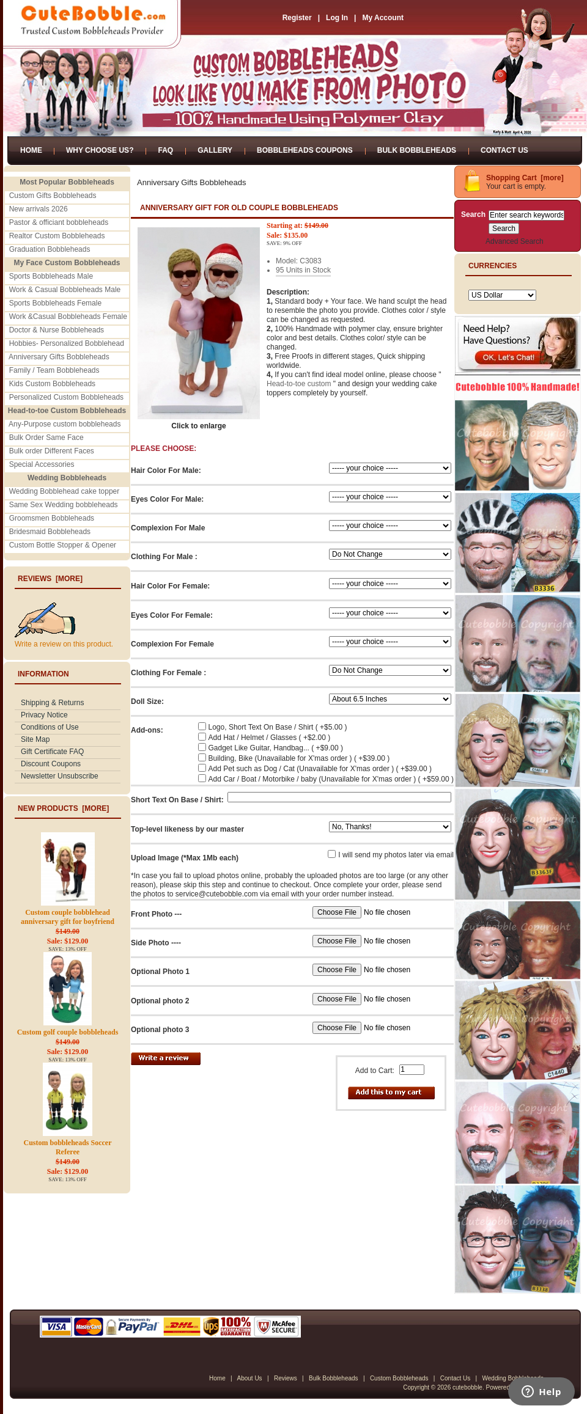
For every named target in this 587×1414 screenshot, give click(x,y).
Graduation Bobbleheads (49, 249)
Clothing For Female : (168, 673)
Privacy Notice (44, 715)
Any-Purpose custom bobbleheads (64, 424)
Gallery (215, 150)
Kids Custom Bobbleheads (52, 383)
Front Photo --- (156, 914)
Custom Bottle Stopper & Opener (62, 545)
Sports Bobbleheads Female (55, 303)
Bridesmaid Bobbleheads (49, 531)
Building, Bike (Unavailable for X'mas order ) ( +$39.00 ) (299, 758)
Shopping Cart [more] (525, 178)
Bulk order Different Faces (51, 451)
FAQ (165, 150)
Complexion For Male (168, 528)
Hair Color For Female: (170, 586)
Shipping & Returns (52, 702)
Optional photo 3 (160, 1029)
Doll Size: (147, 701)
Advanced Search (514, 241)
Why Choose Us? (99, 150)
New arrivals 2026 (38, 209)
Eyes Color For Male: (167, 499)
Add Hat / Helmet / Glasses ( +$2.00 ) (270, 737)
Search (473, 214)
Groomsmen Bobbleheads (51, 518)
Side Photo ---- (156, 943)
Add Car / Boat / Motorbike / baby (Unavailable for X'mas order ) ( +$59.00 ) (331, 779)
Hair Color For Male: (166, 470)
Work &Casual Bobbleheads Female (68, 316)
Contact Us (504, 150)
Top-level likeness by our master (187, 829)
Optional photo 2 (160, 1001)
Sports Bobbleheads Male (51, 276)
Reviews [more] (50, 578)
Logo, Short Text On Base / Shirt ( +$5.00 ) (278, 727)
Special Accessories (42, 464)
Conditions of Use (50, 727)
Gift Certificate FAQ (52, 751)
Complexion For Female (172, 644)
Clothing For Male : (164, 556)
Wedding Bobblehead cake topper (64, 491)
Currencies (492, 266)
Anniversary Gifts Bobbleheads (59, 357)
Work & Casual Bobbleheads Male (65, 289)
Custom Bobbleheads (399, 1378)
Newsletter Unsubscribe (59, 776)
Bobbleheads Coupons (305, 150)
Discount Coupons (51, 764)
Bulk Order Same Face (46, 437)
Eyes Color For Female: (172, 615)
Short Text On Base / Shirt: (177, 800)
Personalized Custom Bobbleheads (66, 397)
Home (31, 150)
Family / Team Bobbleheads (54, 370)
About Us (249, 1378)
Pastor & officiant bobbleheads (59, 222)
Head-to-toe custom (299, 383)
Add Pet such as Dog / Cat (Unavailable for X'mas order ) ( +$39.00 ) (320, 768)
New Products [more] (63, 808)
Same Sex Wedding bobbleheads (63, 504)
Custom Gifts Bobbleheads (53, 195)
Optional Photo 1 (160, 971)
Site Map (35, 739)
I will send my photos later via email (396, 855)
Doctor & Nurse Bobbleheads (56, 330)
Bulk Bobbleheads (416, 150)
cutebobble (467, 1387)
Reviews (285, 1378)
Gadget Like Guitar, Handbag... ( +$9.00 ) (276, 748)
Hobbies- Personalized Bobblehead (66, 343)
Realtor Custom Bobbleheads (57, 236)
